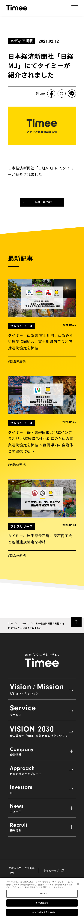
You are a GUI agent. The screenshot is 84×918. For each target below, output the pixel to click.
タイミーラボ (53, 870)
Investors (42, 789)
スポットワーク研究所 (21, 870)
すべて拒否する (42, 903)
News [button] (42, 808)
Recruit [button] (42, 827)
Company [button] (42, 751)
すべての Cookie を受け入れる (42, 912)
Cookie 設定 (42, 894)
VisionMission (42, 688)
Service (42, 710)
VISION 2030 (42, 731)
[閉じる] (78, 884)
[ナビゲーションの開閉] (74, 7)
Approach (42, 770)
